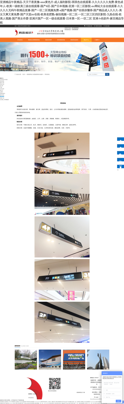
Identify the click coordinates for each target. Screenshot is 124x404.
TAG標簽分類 (88, 26)
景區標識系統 (61, 40)
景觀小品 (2, 98)
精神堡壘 (2, 81)
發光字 (1, 90)
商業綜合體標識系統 (34, 40)
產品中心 (86, 40)
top (120, 166)
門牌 (1, 87)
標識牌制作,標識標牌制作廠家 (35, 74)
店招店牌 (2, 88)
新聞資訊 (20, 44)
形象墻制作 (2, 93)
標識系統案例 (74, 40)
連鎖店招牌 (48, 40)
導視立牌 (2, 84)
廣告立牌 (2, 82)
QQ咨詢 (120, 146)
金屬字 (1, 92)
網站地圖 (106, 26)
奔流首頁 (20, 40)
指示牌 (1, 85)
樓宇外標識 (4, 79)
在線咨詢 (120, 139)
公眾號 (120, 152)
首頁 (23, 74)
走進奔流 (30, 44)
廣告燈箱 (2, 95)
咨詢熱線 (120, 159)
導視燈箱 (47, 74)
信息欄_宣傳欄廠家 (4, 99)
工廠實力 (97, 40)
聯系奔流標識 (98, 26)
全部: (1, 79)
